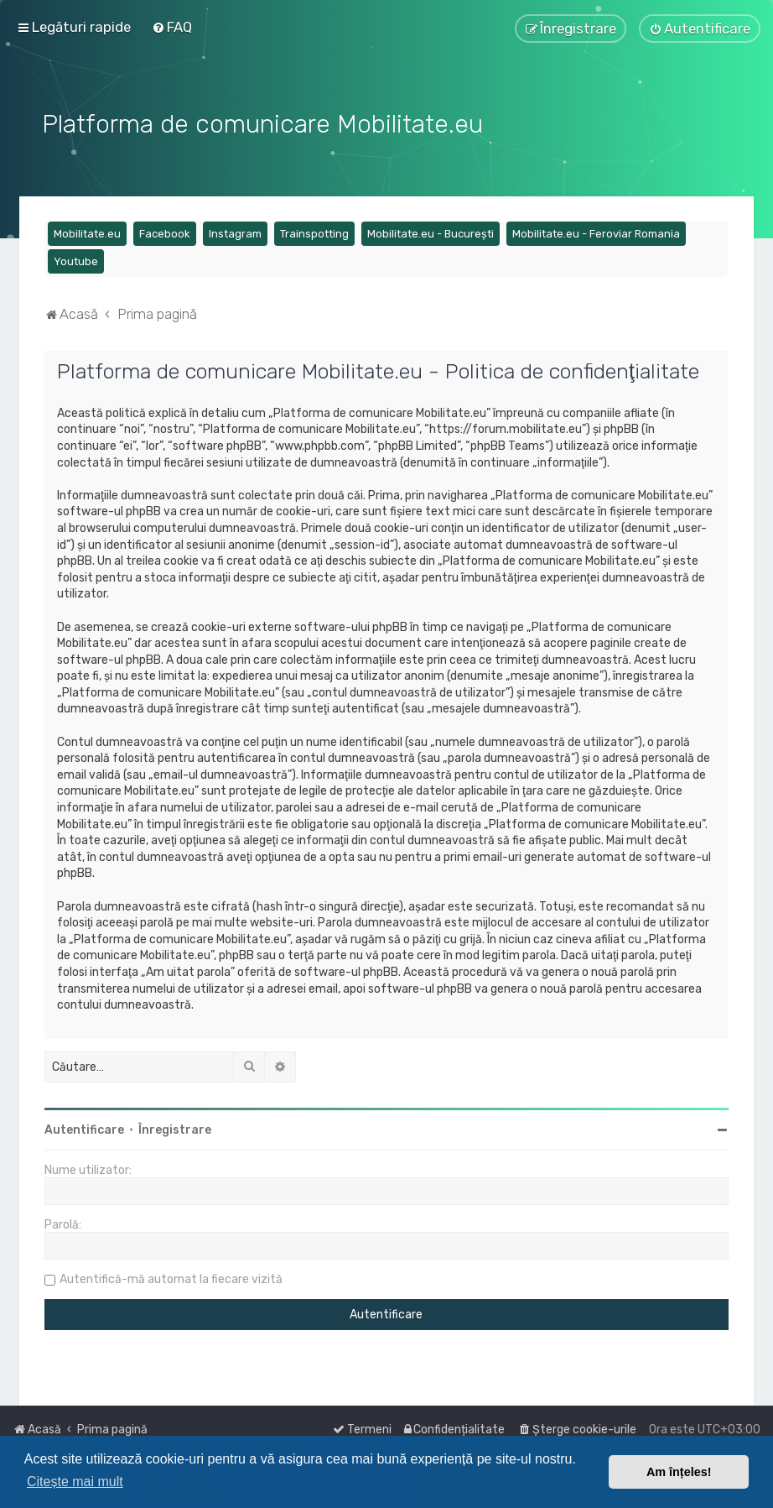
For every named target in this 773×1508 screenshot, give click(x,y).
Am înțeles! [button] (679, 1472)
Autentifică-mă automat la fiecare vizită (171, 1277)
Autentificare (84, 1127)
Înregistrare (174, 1127)
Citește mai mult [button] (75, 1481)
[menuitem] (172, 26)
